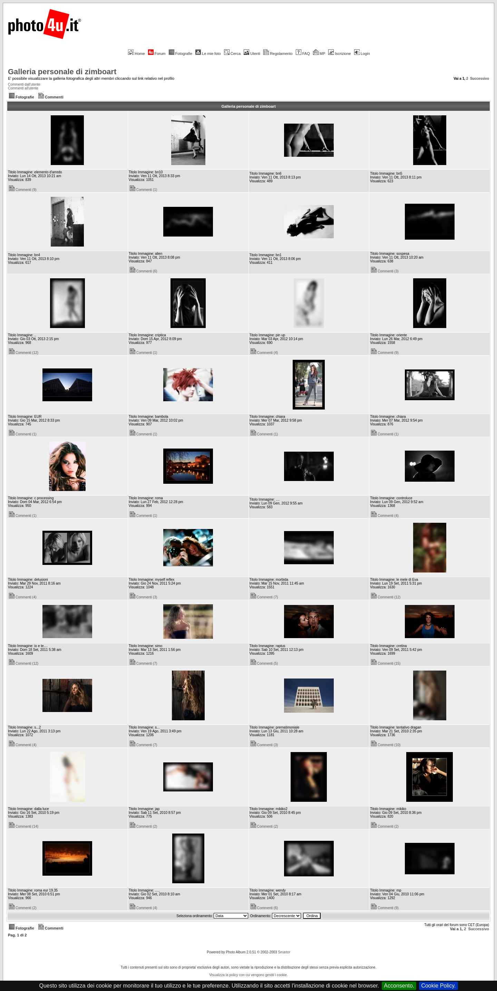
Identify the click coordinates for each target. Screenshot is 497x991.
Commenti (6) (143, 271)
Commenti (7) (264, 597)
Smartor (284, 952)
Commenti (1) (143, 190)
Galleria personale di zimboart (62, 71)
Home (136, 53)
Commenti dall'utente (24, 84)
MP (319, 53)
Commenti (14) (23, 826)
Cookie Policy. (438, 986)
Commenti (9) (23, 190)
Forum (157, 53)
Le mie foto (208, 53)
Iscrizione (339, 53)
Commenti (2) (143, 826)
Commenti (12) (23, 353)
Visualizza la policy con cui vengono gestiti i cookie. (248, 975)
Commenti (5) (264, 663)
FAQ (303, 53)
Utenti (252, 53)
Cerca (232, 53)
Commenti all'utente (23, 88)
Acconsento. (399, 986)
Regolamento (277, 53)
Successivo (479, 78)
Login (362, 53)
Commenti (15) (385, 663)
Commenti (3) (385, 271)
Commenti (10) (385, 745)
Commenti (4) (264, 353)
